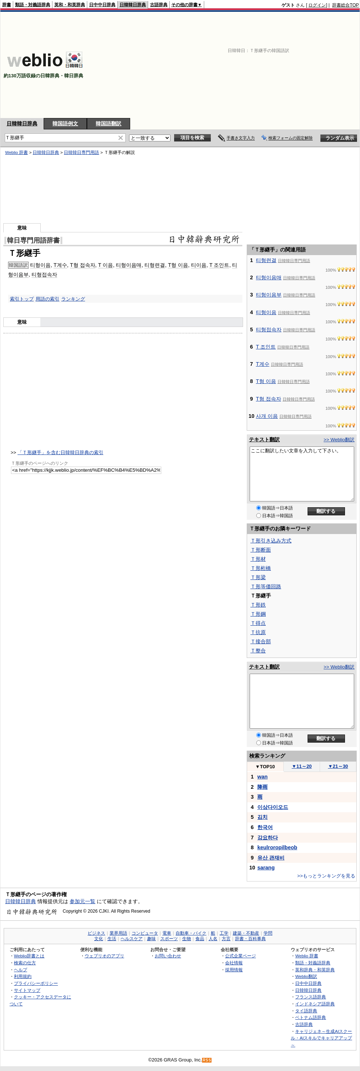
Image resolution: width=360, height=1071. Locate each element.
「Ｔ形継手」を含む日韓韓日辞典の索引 (60, 452)
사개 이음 (267, 416)
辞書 (6, 5)
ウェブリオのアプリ (104, 955)
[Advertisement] (264, 65)
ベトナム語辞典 (310, 1017)
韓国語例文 (65, 123)
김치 (262, 817)
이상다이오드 (272, 807)
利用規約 (23, 976)
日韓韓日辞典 (133, 5)
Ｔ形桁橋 (260, 568)
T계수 (60, 265)
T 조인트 (219, 265)
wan (262, 777)
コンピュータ (145, 933)
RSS (207, 1060)
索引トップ (22, 299)
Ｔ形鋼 (258, 614)
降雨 (262, 787)
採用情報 (234, 969)
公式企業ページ (240, 955)
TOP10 (265, 766)
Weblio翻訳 (306, 976)
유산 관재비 (270, 858)
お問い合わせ (168, 955)
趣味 (151, 938)
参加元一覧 (82, 901)
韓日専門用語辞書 (33, 240)
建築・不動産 (246, 933)
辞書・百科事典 (250, 938)
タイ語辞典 (306, 1010)
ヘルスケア (132, 938)
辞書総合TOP (345, 5)
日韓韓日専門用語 (81, 152)
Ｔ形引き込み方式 (270, 541)
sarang (266, 868)
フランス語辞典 (310, 996)
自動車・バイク (191, 933)
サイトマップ (27, 990)
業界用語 (118, 933)
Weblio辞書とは (29, 955)
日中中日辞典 (102, 5)
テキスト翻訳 (264, 439)
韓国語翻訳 (108, 123)
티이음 (198, 265)
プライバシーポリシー (36, 983)
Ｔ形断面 (260, 550)
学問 (268, 933)
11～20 (302, 766)
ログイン (317, 5)
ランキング (73, 299)
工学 (224, 933)
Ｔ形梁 (258, 577)
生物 (186, 938)
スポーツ (169, 938)
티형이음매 (129, 265)
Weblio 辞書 (16, 152)
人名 (213, 938)
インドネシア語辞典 (315, 1003)
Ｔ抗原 (258, 632)
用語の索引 (47, 299)
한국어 (265, 827)
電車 (166, 933)
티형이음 (40, 265)
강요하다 (267, 837)
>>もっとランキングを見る (326, 876)
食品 (199, 938)
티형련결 (154, 265)
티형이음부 (269, 295)
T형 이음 (178, 265)
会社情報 (234, 962)
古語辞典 (159, 5)
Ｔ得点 (258, 623)
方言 (226, 938)
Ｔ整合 (258, 651)
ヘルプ (20, 969)
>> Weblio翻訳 (339, 439)
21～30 (338, 766)
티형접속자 (44, 274)
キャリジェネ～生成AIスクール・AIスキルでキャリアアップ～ (321, 1038)
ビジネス (96, 933)
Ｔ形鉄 (258, 605)
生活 (111, 938)
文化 (98, 938)
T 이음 (105, 265)
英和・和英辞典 (69, 5)
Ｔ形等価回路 (265, 586)
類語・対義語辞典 (32, 5)
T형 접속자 (82, 265)
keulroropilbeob (277, 847)
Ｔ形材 (258, 559)
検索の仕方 (25, 962)
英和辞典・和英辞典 (315, 969)
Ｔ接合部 (260, 641)
